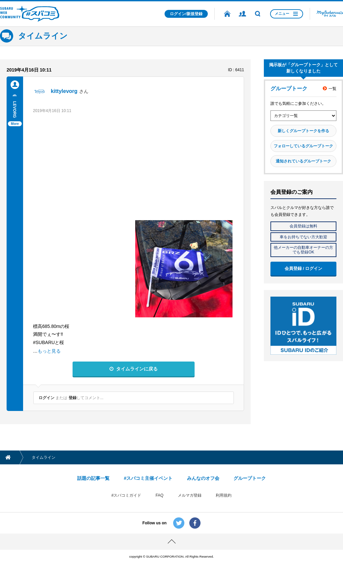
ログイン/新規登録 (186, 14)
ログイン (46, 397)
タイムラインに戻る (137, 368)
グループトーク (250, 478)
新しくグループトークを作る (303, 131)
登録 (73, 397)
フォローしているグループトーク (303, 146)
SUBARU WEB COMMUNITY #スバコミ (29, 14)
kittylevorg (64, 91)
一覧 (332, 88)
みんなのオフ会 (203, 478)
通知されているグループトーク (303, 161)
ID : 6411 (236, 70)
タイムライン (43, 35)
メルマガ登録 (190, 495)
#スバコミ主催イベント (148, 478)
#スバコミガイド (126, 495)
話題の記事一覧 (93, 478)
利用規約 (224, 495)
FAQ (160, 495)
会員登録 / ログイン (304, 268)
